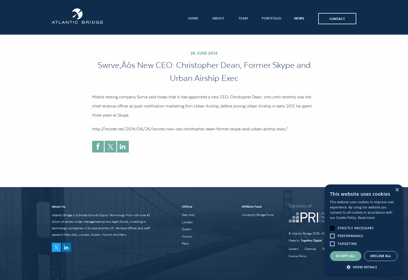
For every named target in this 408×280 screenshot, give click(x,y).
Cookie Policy (298, 256)
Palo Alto (188, 215)
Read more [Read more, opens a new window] (366, 217)
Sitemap (310, 249)
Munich (187, 236)
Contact (337, 19)
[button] (364, 267)
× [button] (397, 190)
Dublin (186, 229)
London (187, 222)
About (218, 18)
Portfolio (271, 18)
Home (193, 18)
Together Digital (311, 240)
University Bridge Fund (257, 215)
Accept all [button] (345, 256)
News (299, 18)
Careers (293, 249)
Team (243, 18)
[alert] (364, 229)
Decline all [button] (381, 256)
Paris (185, 243)
